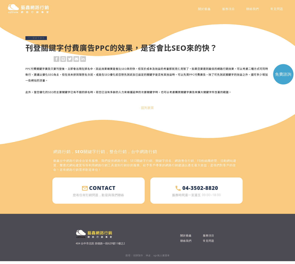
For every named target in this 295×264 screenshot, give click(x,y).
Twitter (70, 59)
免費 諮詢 (278, 78)
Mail (76, 59)
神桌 (148, 258)
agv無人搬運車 (162, 258)
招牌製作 (137, 258)
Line (63, 59)
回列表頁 (147, 108)
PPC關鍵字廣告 (36, 38)
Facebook (56, 59)
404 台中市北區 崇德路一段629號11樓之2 (100, 252)
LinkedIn (83, 59)
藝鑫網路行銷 (35, 10)
